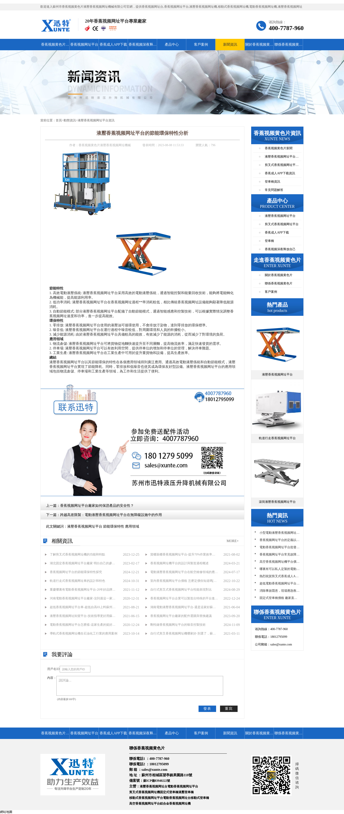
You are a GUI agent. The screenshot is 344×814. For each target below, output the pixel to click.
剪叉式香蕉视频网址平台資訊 (282, 166)
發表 (207, 708)
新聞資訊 (230, 44)
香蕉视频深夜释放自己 (143, 46)
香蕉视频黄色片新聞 (278, 148)
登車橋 (269, 241)
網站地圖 (6, 812)
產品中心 (172, 44)
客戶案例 (201, 44)
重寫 (229, 708)
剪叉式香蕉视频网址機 (144, 792)
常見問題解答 (274, 190)
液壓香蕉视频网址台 (153, 786)
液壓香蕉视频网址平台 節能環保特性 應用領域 (103, 526)
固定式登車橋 (169, 792)
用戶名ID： (53, 669)
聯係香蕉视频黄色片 (288, 46)
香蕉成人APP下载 (113, 44)
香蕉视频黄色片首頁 (55, 46)
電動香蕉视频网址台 (177, 798)
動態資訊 (70, 120)
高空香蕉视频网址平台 (144, 803)
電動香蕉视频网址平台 (182, 786)
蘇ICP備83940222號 (156, 780)
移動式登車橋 (200, 798)
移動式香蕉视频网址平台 (146, 798)
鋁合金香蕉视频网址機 (175, 803)
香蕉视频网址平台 (84, 44)
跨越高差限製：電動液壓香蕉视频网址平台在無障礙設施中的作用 (111, 515)
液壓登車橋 (186, 792)
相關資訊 (62, 541)
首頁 (59, 120)
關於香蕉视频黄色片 (259, 46)
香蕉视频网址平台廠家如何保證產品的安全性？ (97, 505)
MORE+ (233, 541)
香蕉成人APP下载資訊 (280, 173)
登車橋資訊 (272, 181)
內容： (51, 677)
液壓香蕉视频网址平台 (280, 215)
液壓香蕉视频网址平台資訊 (96, 120)
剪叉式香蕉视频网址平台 (282, 224)
